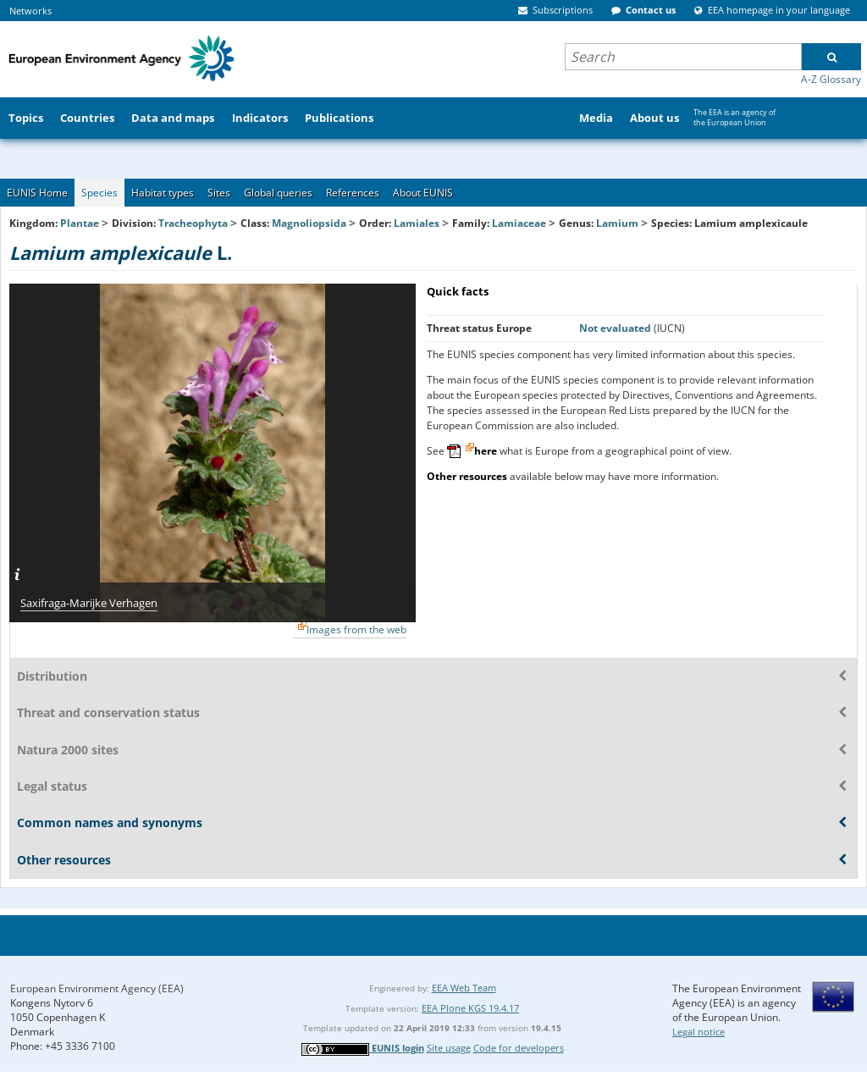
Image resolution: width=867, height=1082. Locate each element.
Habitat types (162, 192)
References (352, 192)
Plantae (79, 223)
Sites (218, 192)
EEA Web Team (464, 987)
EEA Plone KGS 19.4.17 (470, 1008)
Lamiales (416, 223)
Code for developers (518, 1047)
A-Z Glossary (831, 79)
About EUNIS (423, 192)
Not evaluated (616, 328)
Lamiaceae (519, 223)
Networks (30, 10)
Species (99, 192)
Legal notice (698, 1031)
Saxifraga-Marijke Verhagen (88, 602)
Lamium (618, 223)
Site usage (449, 1047)
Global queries (278, 192)
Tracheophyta (193, 223)
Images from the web (356, 629)
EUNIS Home (37, 192)
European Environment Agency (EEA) (97, 988)
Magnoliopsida (309, 223)
